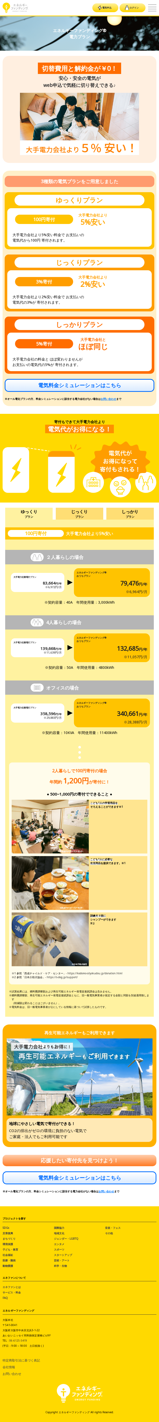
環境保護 (8, 1244)
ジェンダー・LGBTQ (66, 1238)
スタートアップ (63, 1255)
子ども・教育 (10, 1249)
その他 (109, 1233)
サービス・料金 (12, 1292)
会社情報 (9, 1367)
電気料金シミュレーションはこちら (79, 385)
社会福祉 (8, 1255)
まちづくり (9, 1238)
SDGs (6, 1228)
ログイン (132, 7)
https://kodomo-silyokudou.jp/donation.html (94, 973)
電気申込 (105, 7)
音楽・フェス (113, 1228)
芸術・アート (62, 1260)
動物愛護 (8, 1266)
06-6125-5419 (18, 1340)
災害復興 (8, 1233)
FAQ (5, 1298)
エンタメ (59, 1244)
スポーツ (59, 1249)
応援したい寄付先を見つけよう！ (80, 1160)
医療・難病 (9, 1260)
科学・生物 (60, 1266)
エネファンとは (12, 1287)
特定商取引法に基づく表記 (21, 1360)
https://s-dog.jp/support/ (62, 977)
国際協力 (59, 1228)
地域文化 (59, 1233)
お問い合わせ (108, 399)
